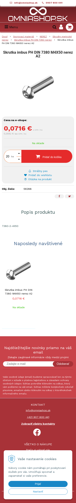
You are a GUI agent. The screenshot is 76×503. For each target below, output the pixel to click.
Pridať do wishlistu (38, 175)
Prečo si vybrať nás (38, 449)
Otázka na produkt (38, 179)
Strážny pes (38, 171)
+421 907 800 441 (38, 417)
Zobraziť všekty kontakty (38, 423)
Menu (11, 27)
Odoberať (63, 363)
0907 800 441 (54, 2)
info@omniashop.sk (26, 2)
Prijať (38, 483)
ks (12, 156)
